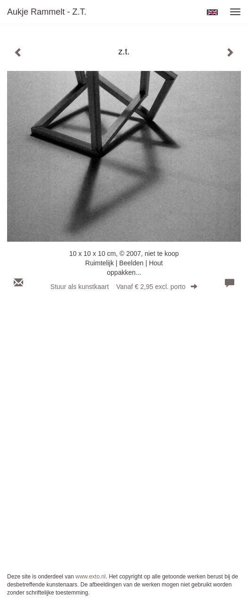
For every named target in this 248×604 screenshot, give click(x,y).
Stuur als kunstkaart (124, 286)
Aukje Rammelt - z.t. (46, 12)
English (212, 12)
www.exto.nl (91, 576)
